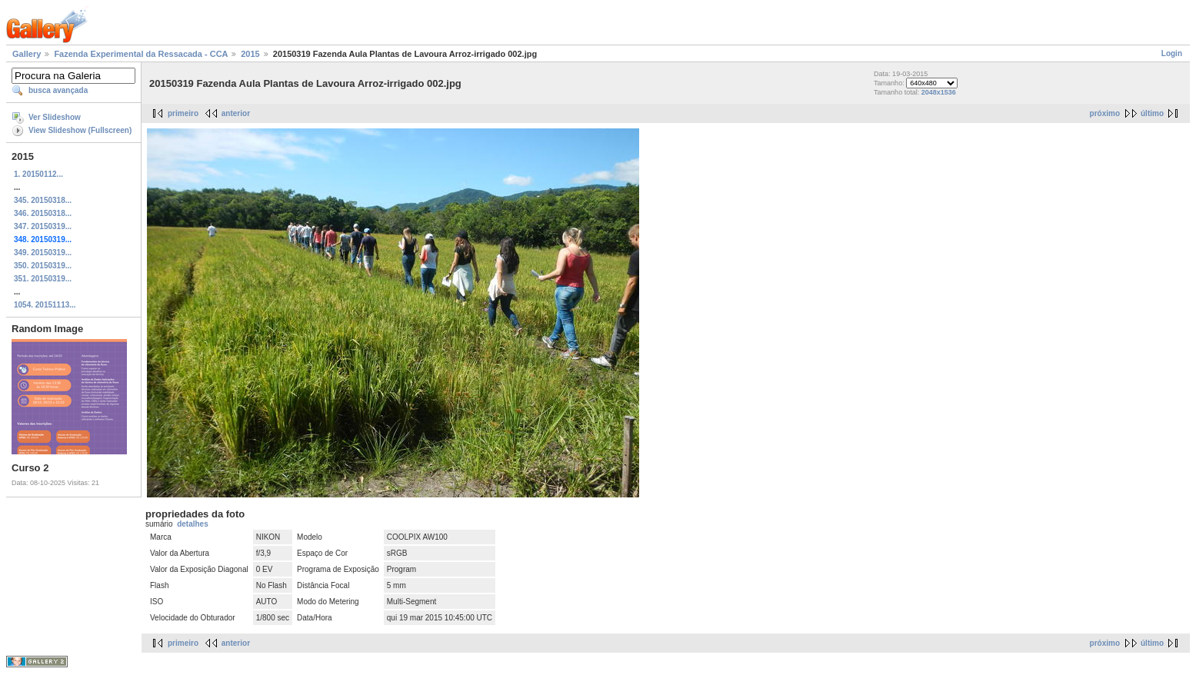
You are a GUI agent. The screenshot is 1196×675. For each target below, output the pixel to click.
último (1152, 113)
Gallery (26, 53)
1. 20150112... (38, 174)
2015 (250, 53)
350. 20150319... (43, 265)
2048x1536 (938, 92)
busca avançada (58, 90)
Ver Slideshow (54, 117)
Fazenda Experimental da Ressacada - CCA (141, 53)
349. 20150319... (43, 252)
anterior (236, 113)
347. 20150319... (43, 226)
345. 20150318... (43, 200)
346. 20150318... (43, 213)
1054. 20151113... (45, 305)
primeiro (183, 113)
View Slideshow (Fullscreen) (80, 130)
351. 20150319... (43, 278)
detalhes (192, 524)
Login (1171, 53)
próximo (1105, 113)
